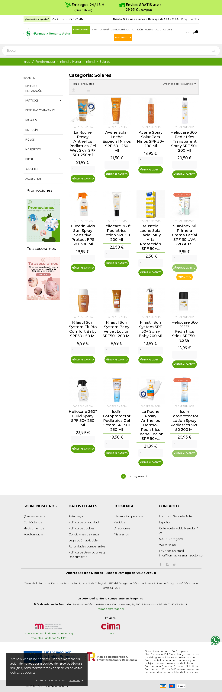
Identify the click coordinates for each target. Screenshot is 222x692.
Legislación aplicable (83, 540)
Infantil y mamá (100, 29)
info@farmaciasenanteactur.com (182, 555)
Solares (31, 120)
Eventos (194, 18)
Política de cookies (22, 672)
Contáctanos (59, 19)
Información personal (128, 516)
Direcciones (122, 528)
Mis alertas (121, 534)
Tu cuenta (124, 506)
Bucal (29, 159)
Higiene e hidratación (33, 89)
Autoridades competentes (87, 546)
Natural (167, 29)
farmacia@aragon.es (111, 609)
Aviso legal (76, 516)
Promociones (81, 29)
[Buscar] (111, 51)
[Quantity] (83, 169)
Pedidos (119, 522)
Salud (157, 29)
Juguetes (31, 169)
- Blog (183, 18)
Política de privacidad (50, 680)
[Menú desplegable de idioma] (187, 34)
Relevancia (187, 83)
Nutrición (137, 29)
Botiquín (31, 130)
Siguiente (140, 476)
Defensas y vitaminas (40, 110)
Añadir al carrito (83, 178)
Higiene (149, 29)
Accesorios (33, 178)
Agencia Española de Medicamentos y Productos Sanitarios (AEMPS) (49, 632)
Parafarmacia (33, 534)
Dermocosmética (120, 29)
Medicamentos (123, 37)
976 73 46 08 (78, 19)
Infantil (29, 77)
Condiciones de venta (84, 534)
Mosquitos (33, 149)
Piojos (30, 139)
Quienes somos (34, 516)
